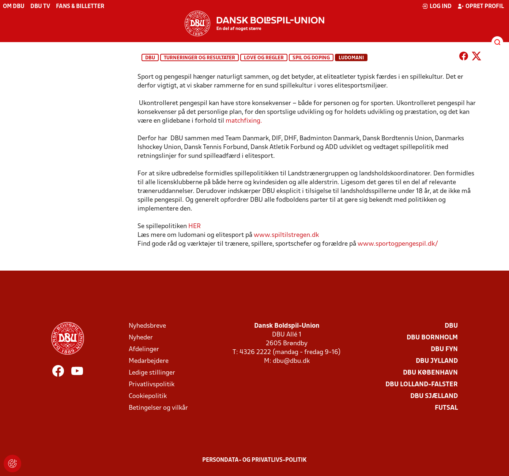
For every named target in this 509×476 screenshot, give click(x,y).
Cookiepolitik (148, 396)
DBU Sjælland (434, 396)
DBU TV (40, 6)
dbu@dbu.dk (291, 361)
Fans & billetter (80, 6)
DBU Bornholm (432, 338)
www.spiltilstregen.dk (287, 235)
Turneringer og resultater (199, 58)
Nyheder (141, 338)
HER (194, 226)
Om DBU (13, 6)
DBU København (430, 373)
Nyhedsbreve (147, 326)
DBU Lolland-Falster (421, 385)
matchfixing (245, 121)
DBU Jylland (437, 361)
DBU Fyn (444, 349)
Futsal (446, 408)
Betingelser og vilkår (158, 408)
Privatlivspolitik (151, 385)
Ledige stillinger (152, 373)
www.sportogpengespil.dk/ (398, 244)
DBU (150, 58)
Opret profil (480, 6)
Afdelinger (144, 349)
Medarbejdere (149, 361)
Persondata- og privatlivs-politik (254, 460)
